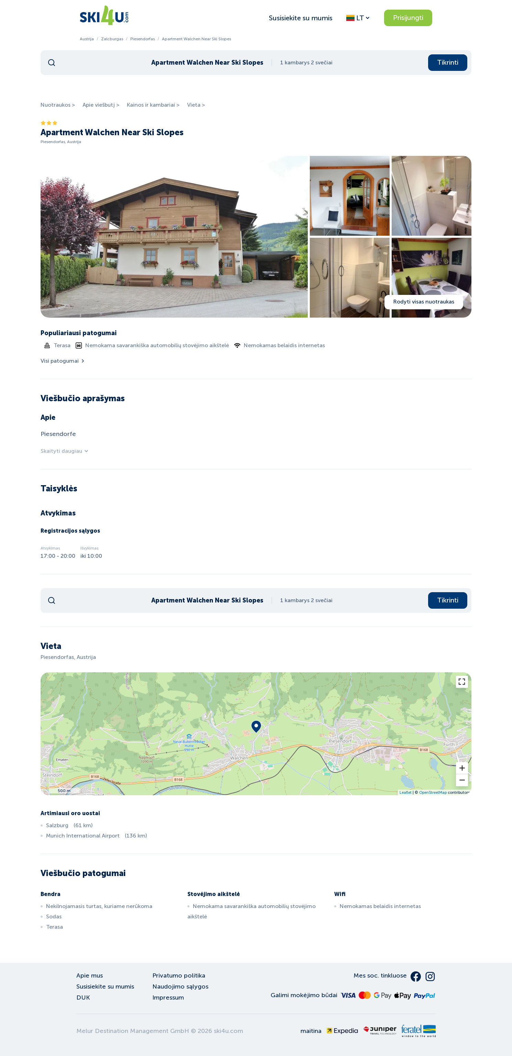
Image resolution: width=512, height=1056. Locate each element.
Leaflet (406, 792)
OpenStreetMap (433, 792)
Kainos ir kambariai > (153, 105)
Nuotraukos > (58, 105)
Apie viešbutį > (101, 105)
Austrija (87, 38)
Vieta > (196, 105)
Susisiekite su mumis (301, 18)
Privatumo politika (178, 975)
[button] (462, 768)
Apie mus (89, 975)
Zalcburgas (112, 38)
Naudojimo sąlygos (180, 986)
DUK (83, 997)
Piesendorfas (142, 38)
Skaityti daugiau (65, 451)
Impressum (168, 997)
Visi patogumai (63, 361)
